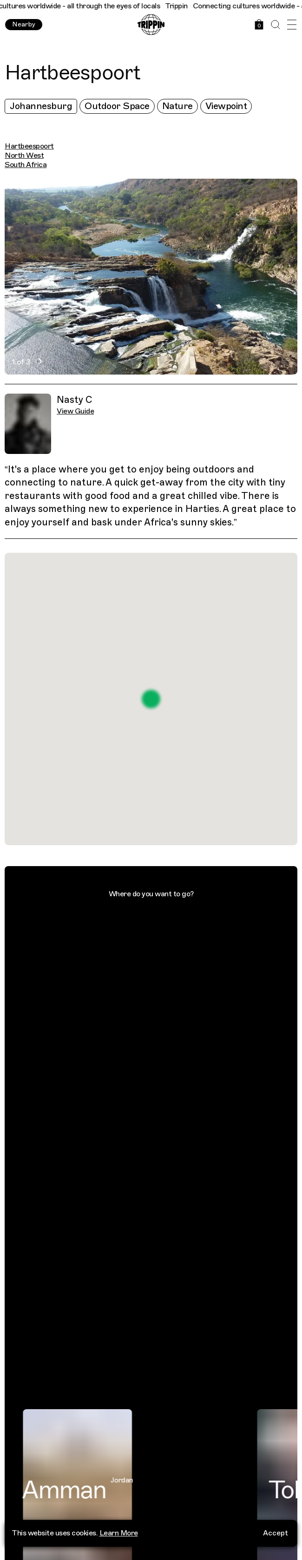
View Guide (75, 411)
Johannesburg (41, 106)
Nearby (23, 24)
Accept (275, 1529)
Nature (177, 106)
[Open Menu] (291, 25)
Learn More (118, 1529)
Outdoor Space (117, 106)
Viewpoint (226, 106)
